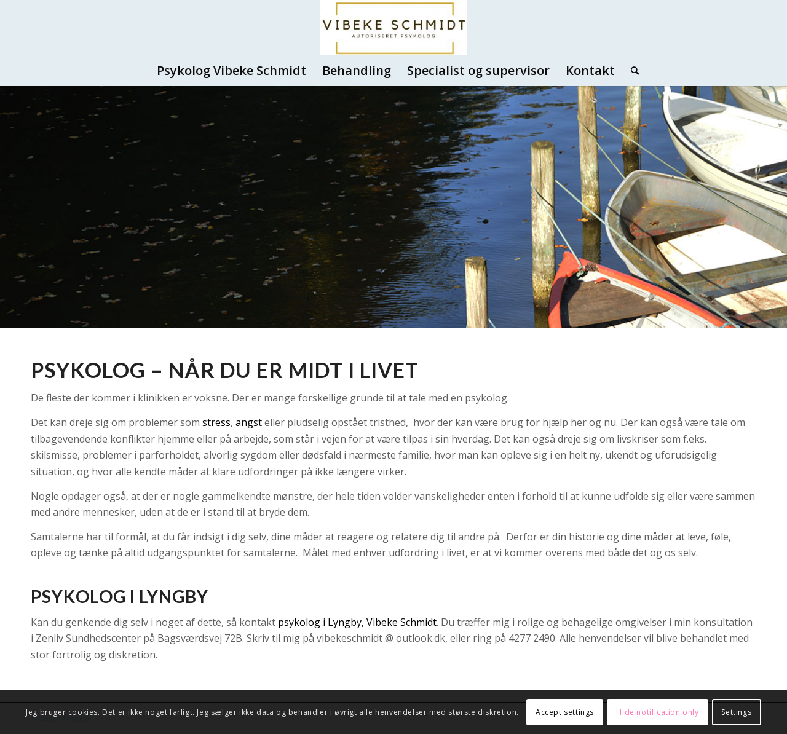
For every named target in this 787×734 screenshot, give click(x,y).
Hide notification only (657, 712)
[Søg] (631, 70)
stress (216, 422)
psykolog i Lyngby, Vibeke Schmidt (357, 622)
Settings (736, 712)
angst (248, 422)
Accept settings (565, 712)
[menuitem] (231, 70)
